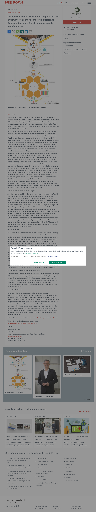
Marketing (42, 256)
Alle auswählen (57, 262)
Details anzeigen (53, 256)
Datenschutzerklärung (31, 253)
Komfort (25, 256)
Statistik (33, 256)
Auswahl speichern (39, 262)
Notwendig (16, 256)
